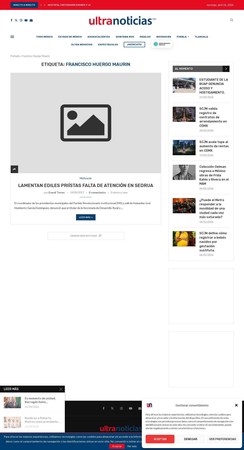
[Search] (232, 20)
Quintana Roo (125, 36)
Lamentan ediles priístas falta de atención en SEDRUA (85, 185)
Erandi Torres (57, 192)
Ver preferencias (222, 439)
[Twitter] (16, 20)
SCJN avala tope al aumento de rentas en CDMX (214, 146)
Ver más (132, 446)
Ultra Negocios (81, 44)
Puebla (182, 36)
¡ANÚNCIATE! (134, 44)
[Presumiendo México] (162, 44)
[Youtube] (26, 20)
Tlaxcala (201, 36)
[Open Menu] (12, 36)
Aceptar (160, 439)
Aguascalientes (98, 36)
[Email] (31, 20)
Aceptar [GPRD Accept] (117, 446)
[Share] (14, 169)
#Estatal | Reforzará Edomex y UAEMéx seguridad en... (82, 5)
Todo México (44, 36)
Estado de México (70, 36)
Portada (15, 56)
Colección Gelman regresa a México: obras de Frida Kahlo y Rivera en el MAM (214, 175)
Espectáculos (108, 44)
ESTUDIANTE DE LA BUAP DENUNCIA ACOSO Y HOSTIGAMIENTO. (213, 86)
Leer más (86, 217)
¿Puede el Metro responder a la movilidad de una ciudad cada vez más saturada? (212, 208)
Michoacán (163, 36)
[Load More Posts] (86, 236)
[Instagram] (21, 20)
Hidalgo (145, 36)
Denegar (190, 439)
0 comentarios (97, 192)
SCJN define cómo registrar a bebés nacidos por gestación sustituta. (213, 241)
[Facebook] (11, 20)
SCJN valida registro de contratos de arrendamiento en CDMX (213, 117)
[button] (236, 405)
